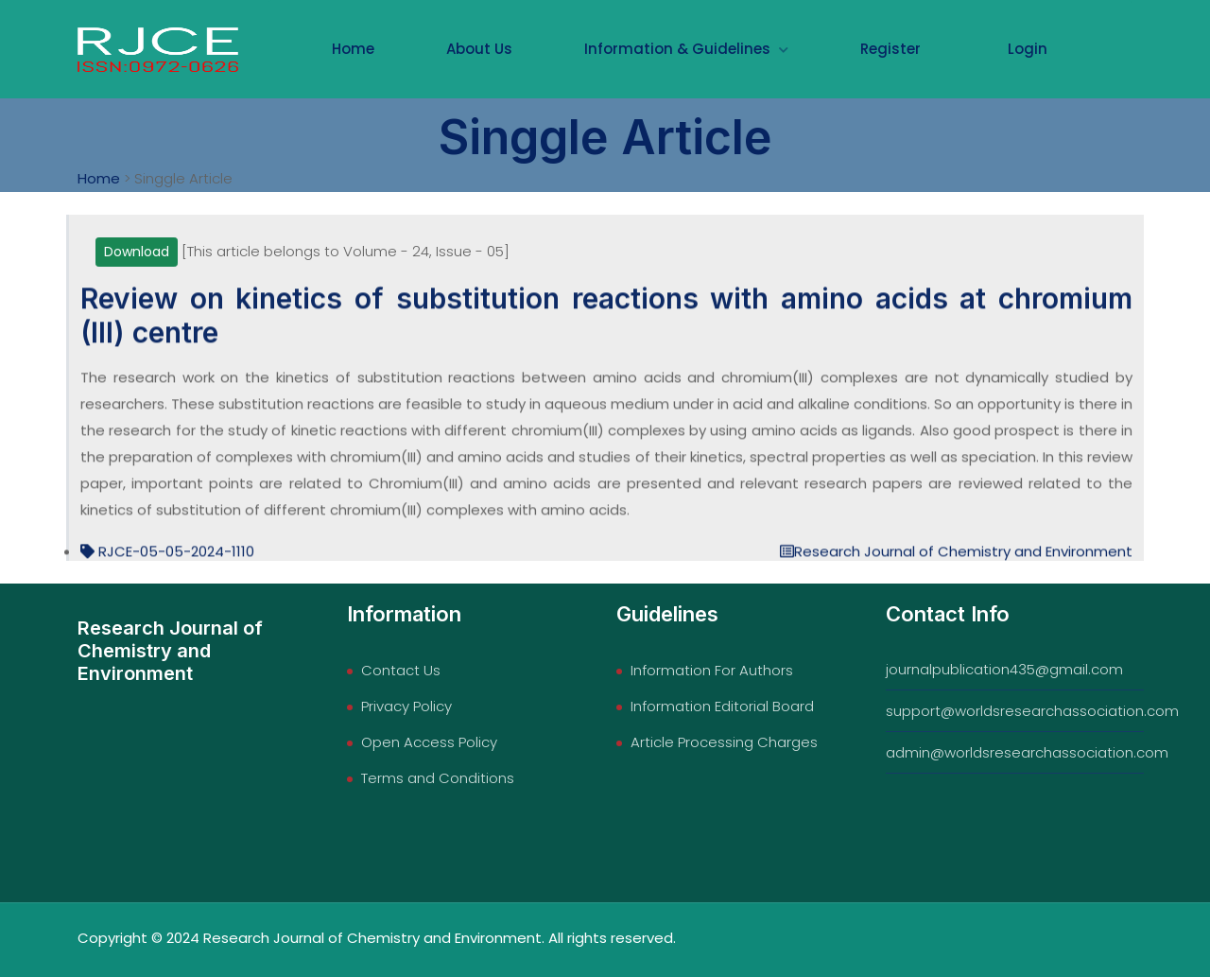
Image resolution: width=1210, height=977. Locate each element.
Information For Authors (712, 670)
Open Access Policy (429, 742)
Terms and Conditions (437, 778)
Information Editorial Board (722, 706)
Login (1027, 49)
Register (890, 49)
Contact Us (401, 670)
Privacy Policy (406, 706)
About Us (479, 49)
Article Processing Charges (724, 742)
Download (136, 251)
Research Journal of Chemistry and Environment (956, 559)
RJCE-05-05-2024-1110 (167, 559)
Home (353, 49)
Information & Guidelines (686, 49)
